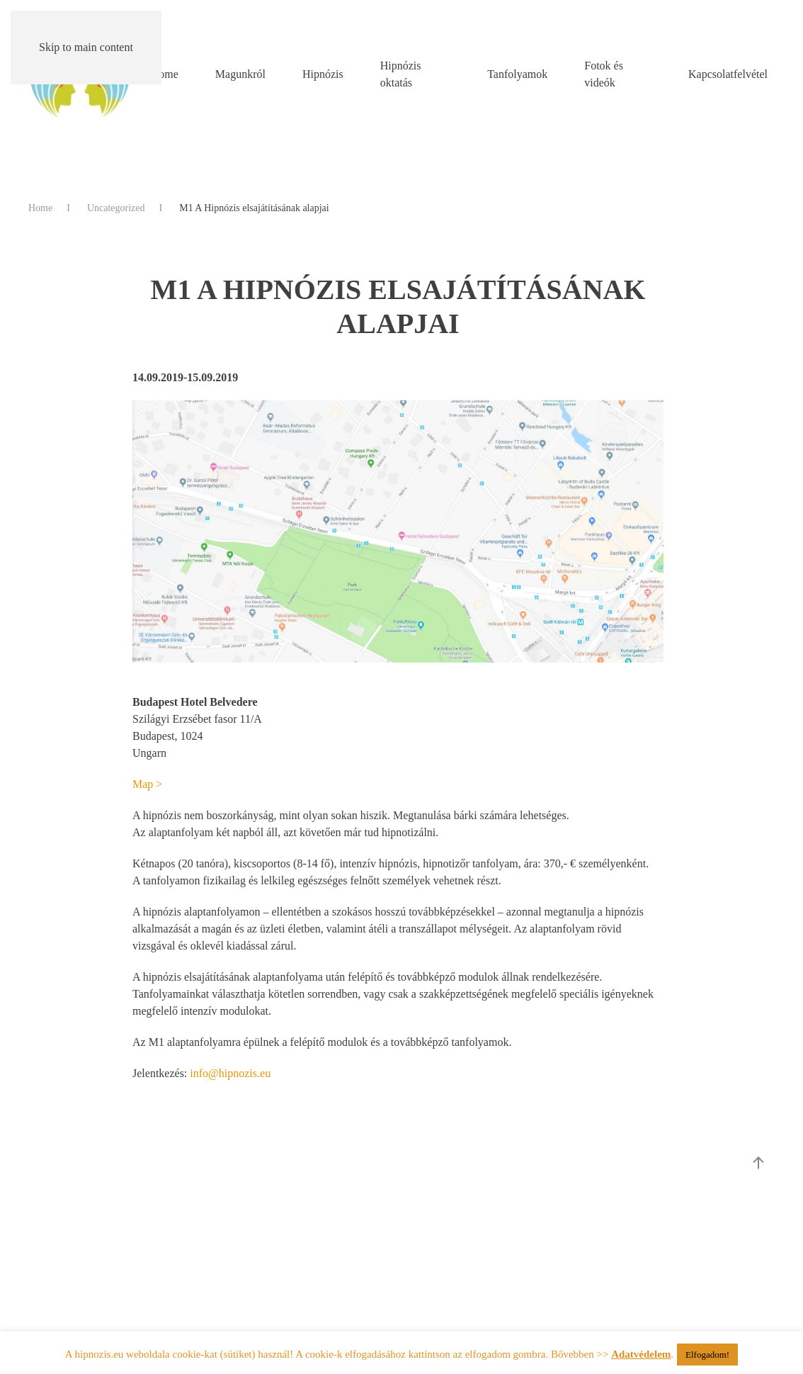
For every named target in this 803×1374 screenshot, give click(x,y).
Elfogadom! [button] (707, 1354)
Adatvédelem (641, 1354)
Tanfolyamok (517, 74)
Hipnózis (322, 74)
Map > (148, 784)
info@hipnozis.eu (230, 1073)
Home (164, 74)
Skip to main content (86, 47)
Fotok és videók (603, 74)
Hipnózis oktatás (400, 74)
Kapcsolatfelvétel (728, 74)
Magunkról (240, 74)
